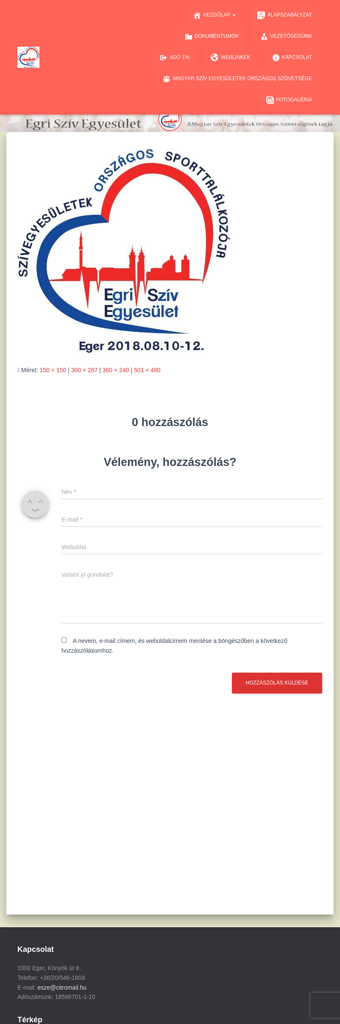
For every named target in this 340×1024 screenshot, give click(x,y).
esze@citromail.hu (61, 987)
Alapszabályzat (284, 15)
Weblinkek (231, 57)
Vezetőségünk (286, 36)
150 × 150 (53, 370)
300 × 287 (84, 370)
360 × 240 (116, 370)
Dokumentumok (211, 36)
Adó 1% (174, 57)
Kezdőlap (214, 15)
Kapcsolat (292, 57)
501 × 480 (147, 370)
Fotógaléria (289, 100)
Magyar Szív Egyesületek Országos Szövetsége (237, 79)
